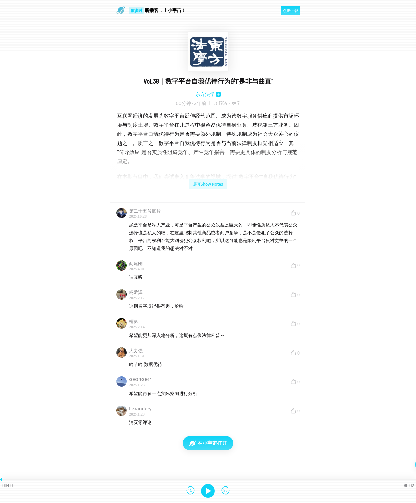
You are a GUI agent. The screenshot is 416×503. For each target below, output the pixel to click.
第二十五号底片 (145, 211)
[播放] (208, 491)
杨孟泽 (136, 292)
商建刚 (136, 263)
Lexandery (140, 409)
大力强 (136, 350)
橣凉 (133, 321)
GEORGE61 (140, 379)
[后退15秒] (190, 491)
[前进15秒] (225, 491)
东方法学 (205, 94)
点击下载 (290, 10)
